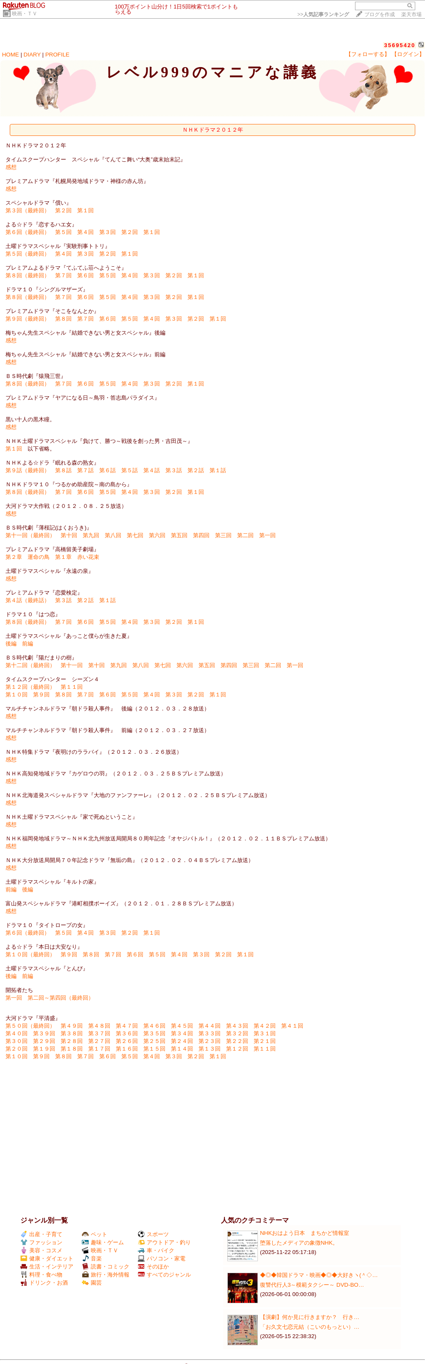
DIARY (32, 54)
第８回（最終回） (28, 275)
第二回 (245, 535)
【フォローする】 (368, 54)
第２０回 (17, 1049)
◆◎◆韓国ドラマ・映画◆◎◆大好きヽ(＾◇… (319, 1275)
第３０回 (17, 1041)
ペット (94, 1234)
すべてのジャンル (164, 1274)
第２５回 (154, 1041)
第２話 (195, 470)
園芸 (92, 1282)
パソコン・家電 (161, 1258)
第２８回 (72, 1041)
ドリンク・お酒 (44, 1282)
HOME (10, 54)
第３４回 (182, 1033)
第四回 (201, 535)
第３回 (107, 232)
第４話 (151, 470)
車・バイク (156, 1250)
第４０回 (17, 1033)
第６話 (107, 470)
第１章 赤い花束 (77, 557)
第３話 (173, 470)
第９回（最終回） (28, 319)
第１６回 (127, 1049)
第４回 (85, 232)
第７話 (85, 470)
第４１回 (292, 1026)
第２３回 (210, 1041)
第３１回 (265, 1033)
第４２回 (265, 1026)
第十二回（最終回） (30, 665)
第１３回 (210, 1049)
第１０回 (17, 694)
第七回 (135, 535)
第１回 (85, 210)
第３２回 (237, 1033)
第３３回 (210, 1033)
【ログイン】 (408, 54)
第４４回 (210, 1026)
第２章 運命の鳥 (28, 557)
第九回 (91, 535)
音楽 (92, 1258)
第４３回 (237, 1026)
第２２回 (237, 1041)
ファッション (41, 1242)
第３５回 (154, 1033)
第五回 (179, 535)
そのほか (153, 1266)
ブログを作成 (379, 14)
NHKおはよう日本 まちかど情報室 (304, 1233)
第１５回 (154, 1049)
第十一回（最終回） (30, 535)
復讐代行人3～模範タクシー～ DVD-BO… (312, 1285)
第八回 (113, 535)
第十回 (69, 535)
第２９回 (44, 1041)
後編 (11, 643)
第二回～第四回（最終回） (61, 998)
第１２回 (237, 1049)
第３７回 (99, 1033)
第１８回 (72, 1049)
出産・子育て (41, 1234)
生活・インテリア (46, 1266)
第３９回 (44, 1033)
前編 (27, 643)
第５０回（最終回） (30, 1026)
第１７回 (99, 1049)
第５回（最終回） (28, 254)
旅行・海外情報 (105, 1274)
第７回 (63, 275)
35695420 (399, 45)
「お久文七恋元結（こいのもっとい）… (309, 1327)
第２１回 (265, 1041)
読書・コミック (105, 1266)
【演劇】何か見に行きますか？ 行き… (309, 1317)
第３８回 (72, 1033)
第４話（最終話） (28, 600)
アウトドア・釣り (164, 1242)
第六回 (157, 535)
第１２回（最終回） (30, 687)
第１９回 (44, 1049)
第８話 (63, 470)
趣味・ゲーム (103, 1242)
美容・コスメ (41, 1250)
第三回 (223, 535)
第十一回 (72, 665)
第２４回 (182, 1041)
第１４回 (182, 1049)
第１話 (218, 470)
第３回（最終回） (28, 210)
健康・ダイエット (46, 1258)
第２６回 (127, 1041)
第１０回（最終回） (30, 954)
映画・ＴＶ (24, 14)
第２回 (63, 210)
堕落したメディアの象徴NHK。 (299, 1243)
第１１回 (72, 687)
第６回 (85, 275)
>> (323, 14)
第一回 (267, 535)
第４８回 (99, 1026)
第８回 (63, 319)
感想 (11, 167)
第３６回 (127, 1033)
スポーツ (153, 1234)
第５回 (63, 232)
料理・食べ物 (41, 1274)
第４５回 (182, 1026)
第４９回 (72, 1026)
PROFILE (57, 54)
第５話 (129, 470)
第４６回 (154, 1026)
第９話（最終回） (28, 470)
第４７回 (127, 1026)
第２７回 (99, 1041)
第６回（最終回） (28, 232)
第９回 (41, 694)
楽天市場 (411, 14)
